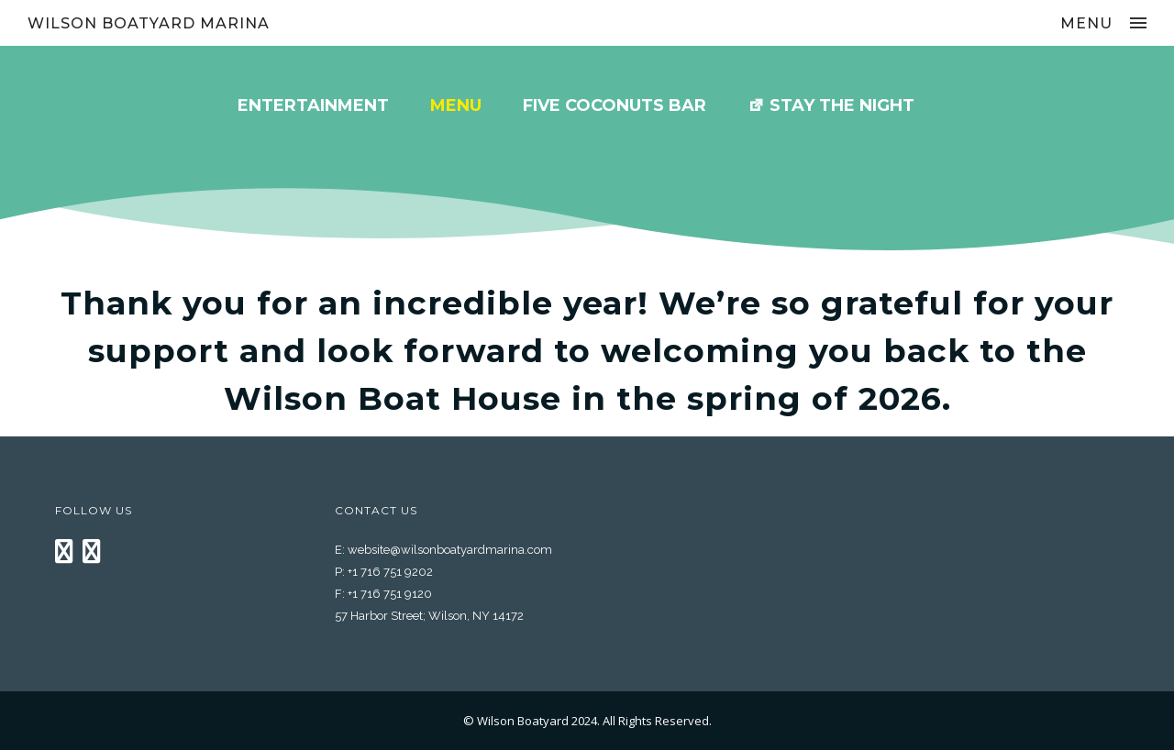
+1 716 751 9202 (390, 572)
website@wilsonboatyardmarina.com (450, 550)
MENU (456, 105)
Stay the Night (842, 105)
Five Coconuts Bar (614, 105)
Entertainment (313, 105)
